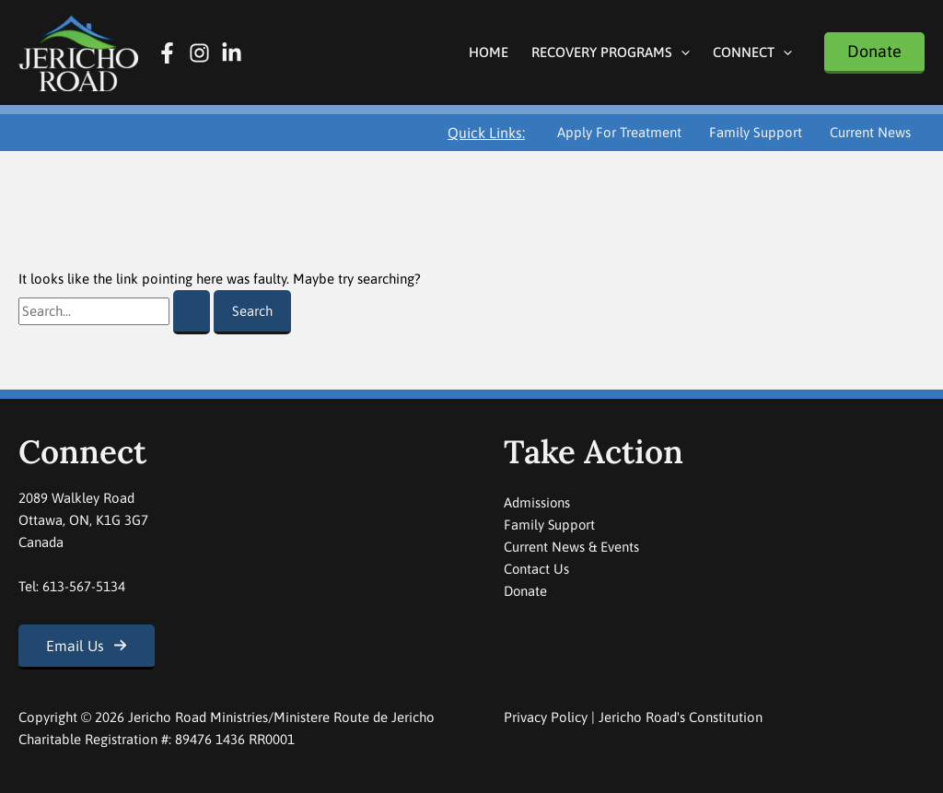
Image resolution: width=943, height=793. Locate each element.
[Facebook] (167, 53)
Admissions (537, 502)
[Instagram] (199, 53)
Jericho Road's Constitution (681, 717)
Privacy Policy (546, 717)
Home (488, 52)
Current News (870, 132)
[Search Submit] (191, 312)
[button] (681, 52)
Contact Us (537, 569)
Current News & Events (571, 546)
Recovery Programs (610, 52)
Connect (752, 52)
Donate (526, 591)
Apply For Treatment (619, 132)
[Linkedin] (231, 53)
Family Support (755, 132)
